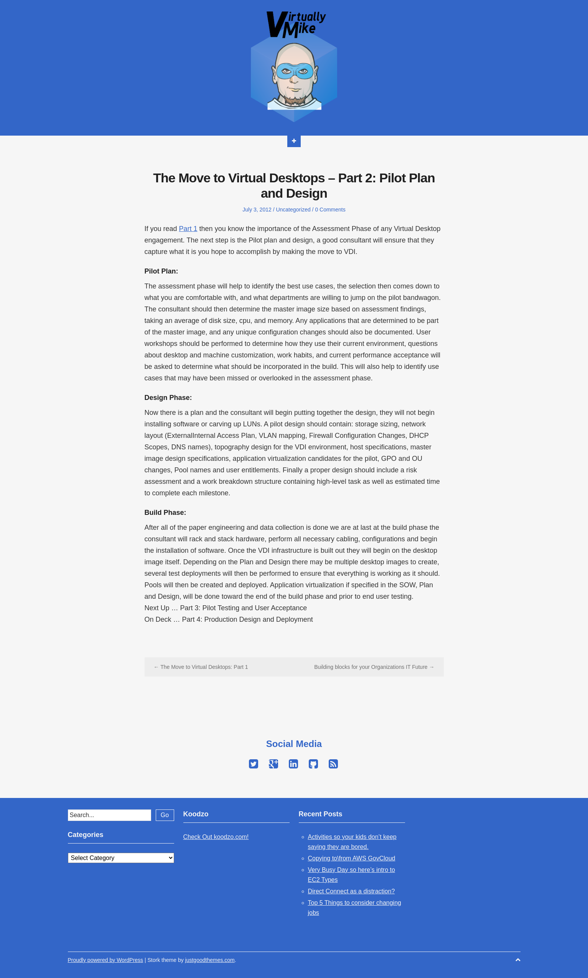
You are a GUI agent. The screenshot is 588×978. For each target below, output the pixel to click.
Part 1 (188, 229)
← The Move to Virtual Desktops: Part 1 (201, 667)
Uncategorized (293, 209)
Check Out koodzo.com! (216, 837)
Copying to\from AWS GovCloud (351, 858)
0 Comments (330, 209)
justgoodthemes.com (210, 960)
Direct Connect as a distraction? (351, 891)
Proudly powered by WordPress (105, 960)
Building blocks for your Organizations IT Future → (374, 667)
